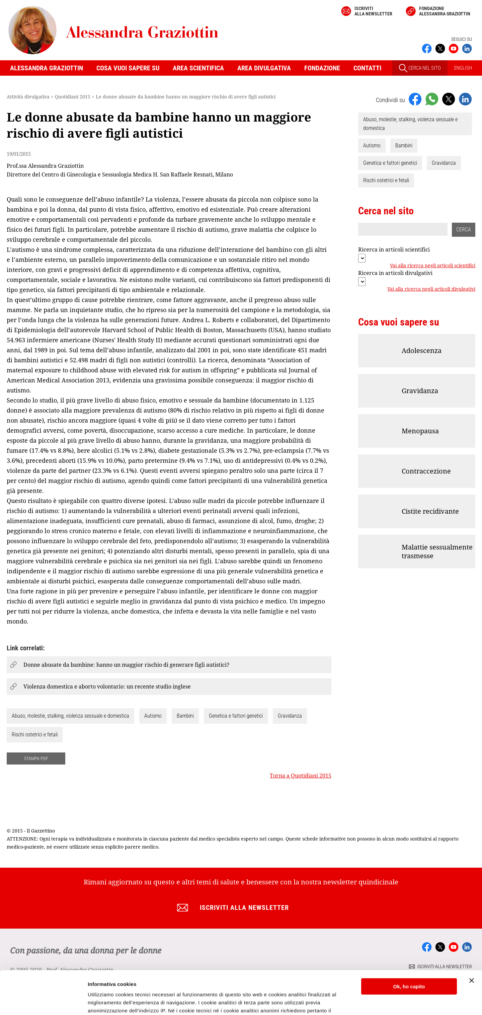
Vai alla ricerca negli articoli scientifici (432, 266)
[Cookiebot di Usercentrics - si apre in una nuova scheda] (43, 1002)
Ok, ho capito (409, 943)
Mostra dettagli (106, 1002)
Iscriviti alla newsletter (373, 11)
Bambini (185, 716)
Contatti (367, 68)
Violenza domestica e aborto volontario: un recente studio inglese (107, 686)
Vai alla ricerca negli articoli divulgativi (431, 289)
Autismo (153, 716)
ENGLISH (463, 68)
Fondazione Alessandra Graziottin (444, 11)
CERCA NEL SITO (420, 68)
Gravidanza (290, 716)
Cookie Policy (267, 983)
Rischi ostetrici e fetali (35, 734)
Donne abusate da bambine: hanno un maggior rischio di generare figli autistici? (126, 664)
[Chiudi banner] (471, 937)
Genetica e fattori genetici (236, 716)
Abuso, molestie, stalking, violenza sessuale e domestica (70, 716)
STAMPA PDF (36, 758)
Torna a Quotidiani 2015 (300, 775)
